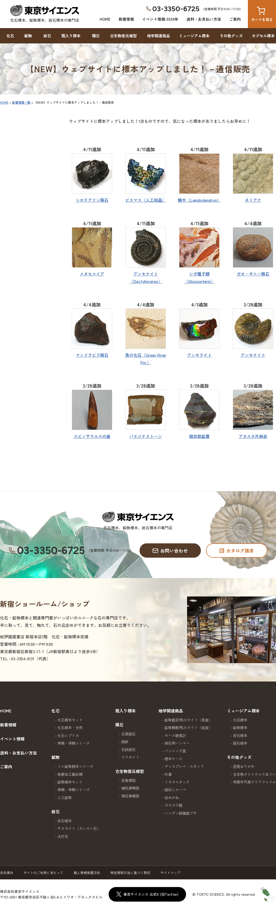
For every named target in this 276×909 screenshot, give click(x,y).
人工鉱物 (64, 797)
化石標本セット (70, 719)
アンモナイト (253, 355)
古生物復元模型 (123, 35)
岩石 (47, 35)
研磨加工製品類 (70, 774)
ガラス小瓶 (173, 805)
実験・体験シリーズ (73, 743)
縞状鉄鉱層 (199, 436)
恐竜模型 (128, 780)
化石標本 (240, 719)
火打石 (62, 836)
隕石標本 (240, 743)
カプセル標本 (263, 35)
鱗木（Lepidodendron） (199, 200)
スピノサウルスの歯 (92, 436)
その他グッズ (231, 35)
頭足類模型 (130, 795)
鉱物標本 (240, 727)
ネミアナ (253, 200)
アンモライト (199, 355)
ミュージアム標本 (194, 35)
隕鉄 (125, 741)
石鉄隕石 (128, 749)
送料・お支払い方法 (204, 19)
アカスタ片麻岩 (253, 436)
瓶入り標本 (70, 35)
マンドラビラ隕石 (92, 355)
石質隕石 (128, 733)
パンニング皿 (175, 750)
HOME (105, 19)
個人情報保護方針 (87, 872)
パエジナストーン (145, 436)
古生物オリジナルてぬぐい (254, 774)
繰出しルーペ (175, 789)
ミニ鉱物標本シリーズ (75, 766)
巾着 (168, 774)
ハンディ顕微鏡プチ (181, 813)
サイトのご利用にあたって (43, 872)
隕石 (96, 35)
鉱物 (28, 35)
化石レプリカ (68, 735)
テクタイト (130, 757)
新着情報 (126, 19)
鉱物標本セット (70, 781)
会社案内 (6, 872)
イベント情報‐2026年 (160, 19)
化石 (10, 35)
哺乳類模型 (130, 788)
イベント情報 (12, 739)
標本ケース (173, 758)
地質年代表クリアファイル (254, 781)
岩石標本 (64, 820)
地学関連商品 (158, 35)
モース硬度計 (175, 735)
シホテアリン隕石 (92, 200)
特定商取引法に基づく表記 (130, 872)
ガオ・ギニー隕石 (253, 274)
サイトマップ (170, 872)
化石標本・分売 (70, 727)
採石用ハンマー (177, 743)
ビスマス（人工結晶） (145, 200)
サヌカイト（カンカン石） (78, 828)
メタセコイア (92, 274)
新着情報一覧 (21, 102)
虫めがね (172, 797)
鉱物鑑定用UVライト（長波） (188, 719)
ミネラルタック (177, 781)
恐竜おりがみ (244, 766)
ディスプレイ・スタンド (184, 766)
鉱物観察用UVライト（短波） (188, 727)
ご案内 (235, 19)
